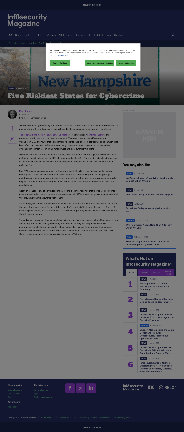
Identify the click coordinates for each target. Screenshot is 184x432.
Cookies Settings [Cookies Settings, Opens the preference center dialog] (60, 63)
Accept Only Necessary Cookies (100, 63)
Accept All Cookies (126, 63)
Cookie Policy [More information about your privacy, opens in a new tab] (63, 55)
